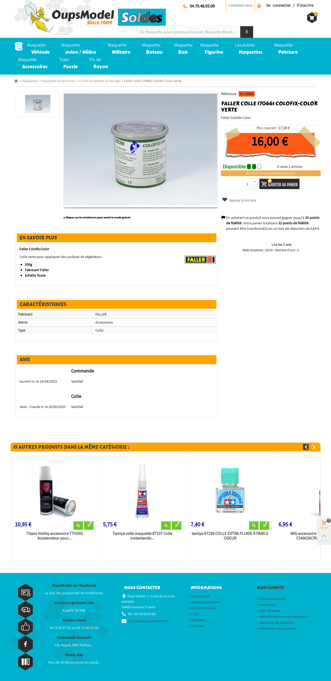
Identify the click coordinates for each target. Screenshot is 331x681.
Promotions (198, 596)
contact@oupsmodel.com (148, 621)
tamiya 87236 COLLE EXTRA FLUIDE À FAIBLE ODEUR (230, 536)
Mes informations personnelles (282, 616)
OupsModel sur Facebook (74, 585)
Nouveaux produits (204, 602)
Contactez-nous (240, 5)
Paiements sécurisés (74, 637)
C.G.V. (193, 614)
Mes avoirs (266, 604)
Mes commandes (271, 598)
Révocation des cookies (276, 628)
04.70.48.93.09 (202, 6)
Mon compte (270, 587)
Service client (74, 620)
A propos (196, 620)
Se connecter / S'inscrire (289, 5)
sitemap (196, 625)
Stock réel (74, 655)
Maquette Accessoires (58, 80)
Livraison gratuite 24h (74, 603)
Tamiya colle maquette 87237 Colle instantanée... (142, 536)
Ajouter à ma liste (239, 200)
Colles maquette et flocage (99, 80)
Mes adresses (268, 610)
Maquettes (30, 80)
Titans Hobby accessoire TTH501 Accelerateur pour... (54, 536)
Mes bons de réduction (276, 622)
